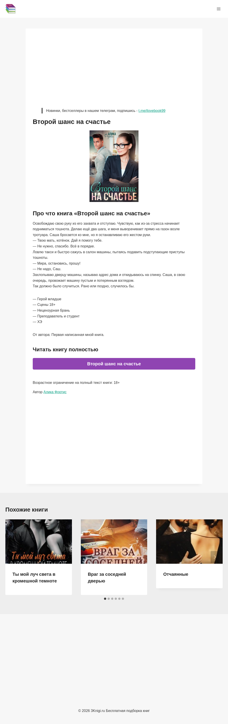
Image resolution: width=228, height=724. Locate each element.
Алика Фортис (55, 392)
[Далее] (215, 557)
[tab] (105, 599)
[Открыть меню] (218, 8)
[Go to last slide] (13, 557)
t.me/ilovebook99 (151, 111)
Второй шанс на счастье (114, 363)
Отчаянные (175, 574)
